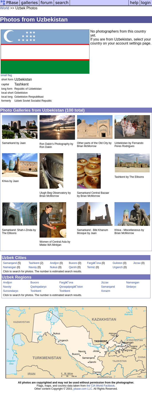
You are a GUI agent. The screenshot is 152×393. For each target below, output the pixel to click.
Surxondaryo (10, 290)
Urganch (118, 267)
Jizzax (136, 263)
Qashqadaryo (38, 286)
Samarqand (10, 263)
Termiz (91, 267)
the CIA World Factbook (101, 385)
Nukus (53, 267)
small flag (6, 75)
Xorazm (105, 290)
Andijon (54, 263)
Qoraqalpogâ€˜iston (71, 286)
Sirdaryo (131, 286)
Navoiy (33, 267)
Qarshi (73, 267)
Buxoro (73, 263)
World (4, 8)
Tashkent (34, 263)
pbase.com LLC (82, 388)
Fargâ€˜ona (94, 263)
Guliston (117, 263)
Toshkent (35, 290)
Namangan (9, 267)
